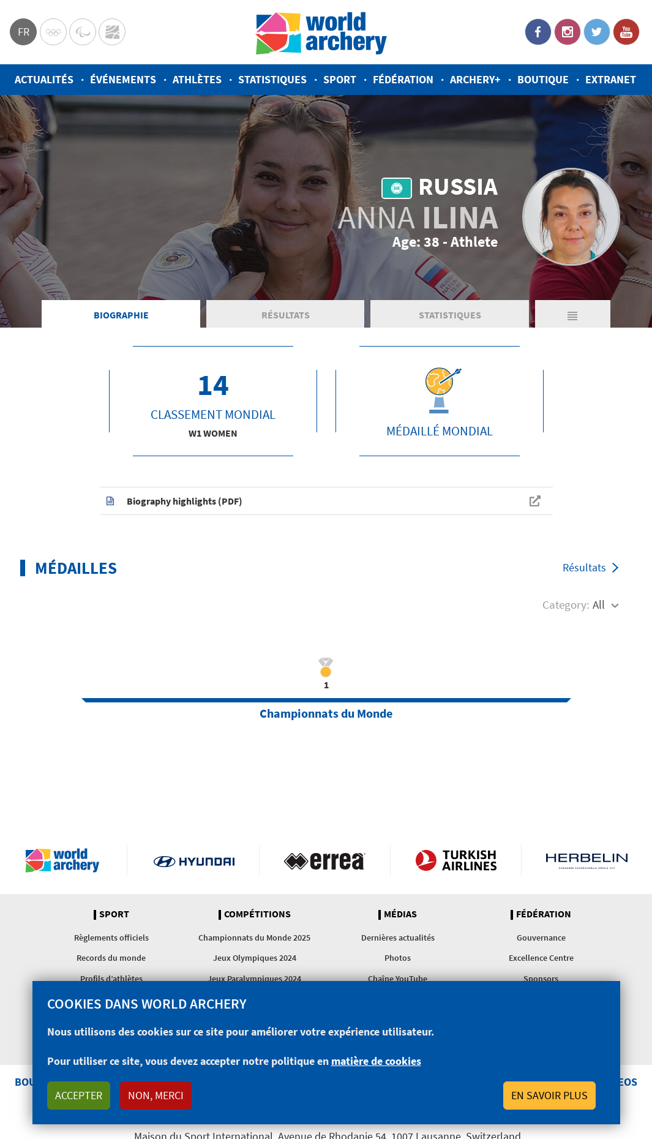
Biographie (121, 315)
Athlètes (197, 79)
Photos (397, 957)
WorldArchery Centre (112, 31)
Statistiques (272, 79)
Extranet (610, 79)
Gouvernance (541, 937)
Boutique (543, 79)
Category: (566, 604)
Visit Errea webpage (324, 860)
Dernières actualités (398, 937)
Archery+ (475, 79)
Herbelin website (587, 860)
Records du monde (111, 957)
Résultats (285, 315)
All (599, 604)
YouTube (626, 31)
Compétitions (257, 914)
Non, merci (156, 1095)
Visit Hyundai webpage (194, 860)
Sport (339, 79)
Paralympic (82, 31)
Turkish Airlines (455, 860)
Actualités (44, 79)
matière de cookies (376, 1061)
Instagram (567, 31)
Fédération (403, 79)
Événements (123, 79)
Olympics (53, 31)
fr (23, 31)
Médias (400, 914)
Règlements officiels (111, 937)
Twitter (596, 31)
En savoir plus (549, 1095)
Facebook (538, 31)
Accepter (78, 1095)
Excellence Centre (541, 957)
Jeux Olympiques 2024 (254, 957)
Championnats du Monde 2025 (254, 937)
